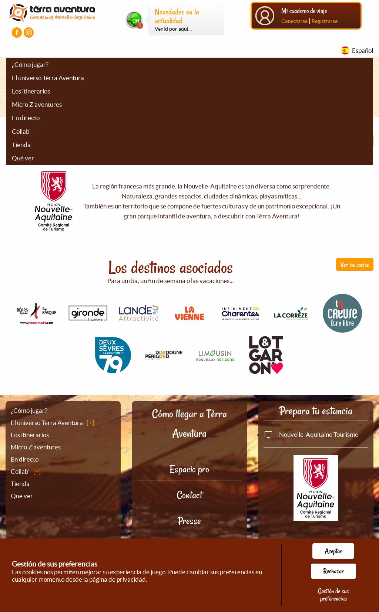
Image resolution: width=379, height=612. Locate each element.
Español (362, 50)
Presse (189, 521)
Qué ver (23, 158)
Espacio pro (189, 469)
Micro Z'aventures (37, 104)
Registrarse (325, 21)
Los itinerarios (31, 91)
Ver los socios (355, 264)
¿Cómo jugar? (30, 64)
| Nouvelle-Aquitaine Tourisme (311, 434)
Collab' (21, 131)
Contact (189, 495)
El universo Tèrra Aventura (48, 77)
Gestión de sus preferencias (333, 594)
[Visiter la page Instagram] (29, 32)
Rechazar (333, 571)
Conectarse (294, 21)
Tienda (21, 144)
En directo (26, 117)
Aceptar (333, 551)
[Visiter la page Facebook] (17, 32)
